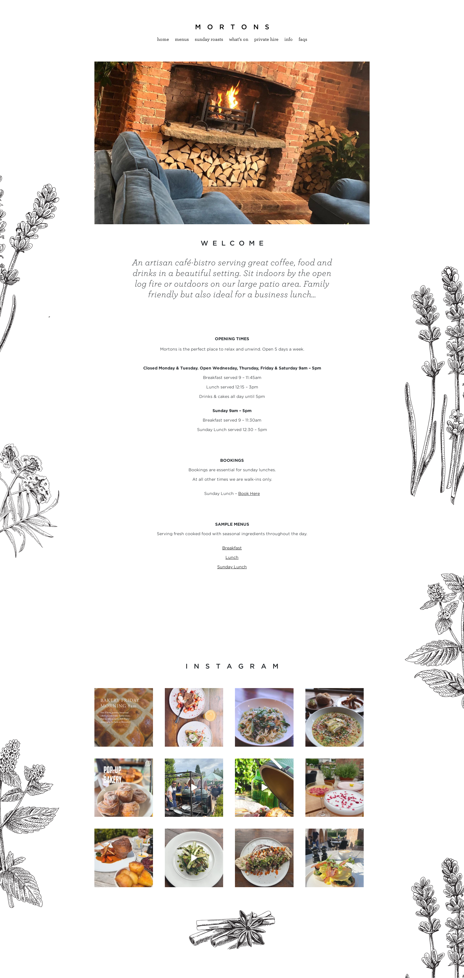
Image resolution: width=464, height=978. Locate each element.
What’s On (238, 39)
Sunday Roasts (209, 39)
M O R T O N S (232, 27)
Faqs (303, 39)
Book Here (249, 493)
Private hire (266, 39)
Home (163, 39)
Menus (182, 39)
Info (288, 39)
